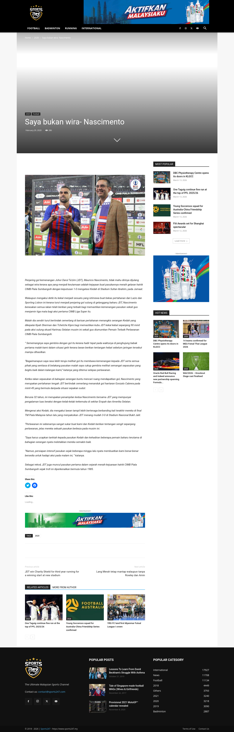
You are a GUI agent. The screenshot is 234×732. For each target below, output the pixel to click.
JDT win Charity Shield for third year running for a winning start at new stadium (52, 573)
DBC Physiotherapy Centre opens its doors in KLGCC (165, 343)
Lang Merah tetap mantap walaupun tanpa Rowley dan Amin (120, 573)
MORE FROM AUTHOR (64, 587)
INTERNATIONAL (92, 28)
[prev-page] (27, 637)
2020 (36, 37)
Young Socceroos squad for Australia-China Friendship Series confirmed (82, 626)
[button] (205, 28)
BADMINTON (52, 28)
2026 (28, 619)
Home (28, 37)
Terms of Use (189, 728)
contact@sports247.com (51, 691)
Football (36, 114)
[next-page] (33, 637)
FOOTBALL (33, 28)
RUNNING (71, 28)
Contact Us (204, 728)
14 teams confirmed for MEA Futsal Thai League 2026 (195, 343)
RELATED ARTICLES (37, 587)
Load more (181, 240)
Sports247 (45, 728)
